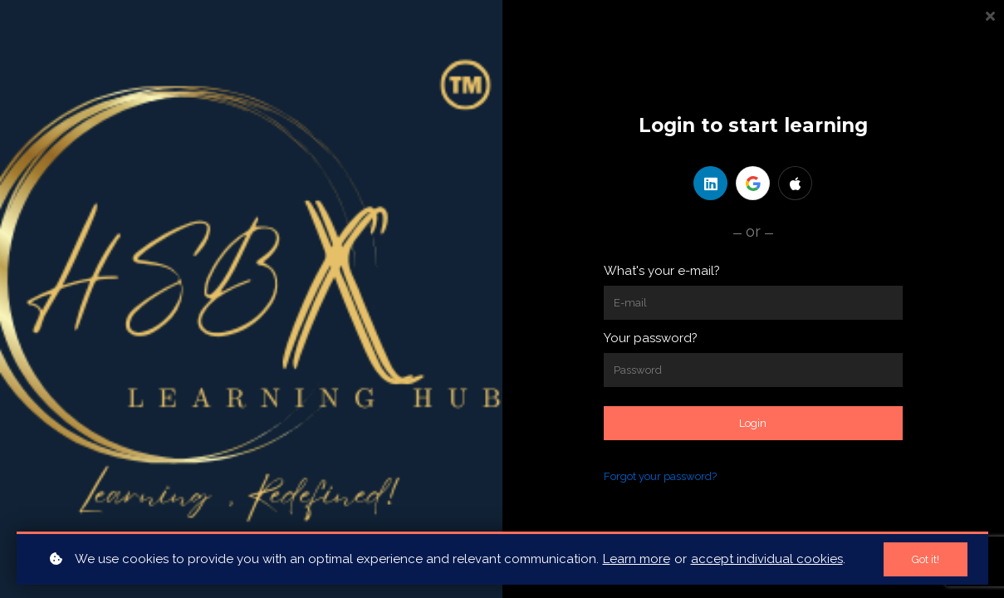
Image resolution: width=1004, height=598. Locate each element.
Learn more (636, 558)
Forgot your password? (660, 476)
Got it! (925, 559)
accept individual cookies (767, 558)
